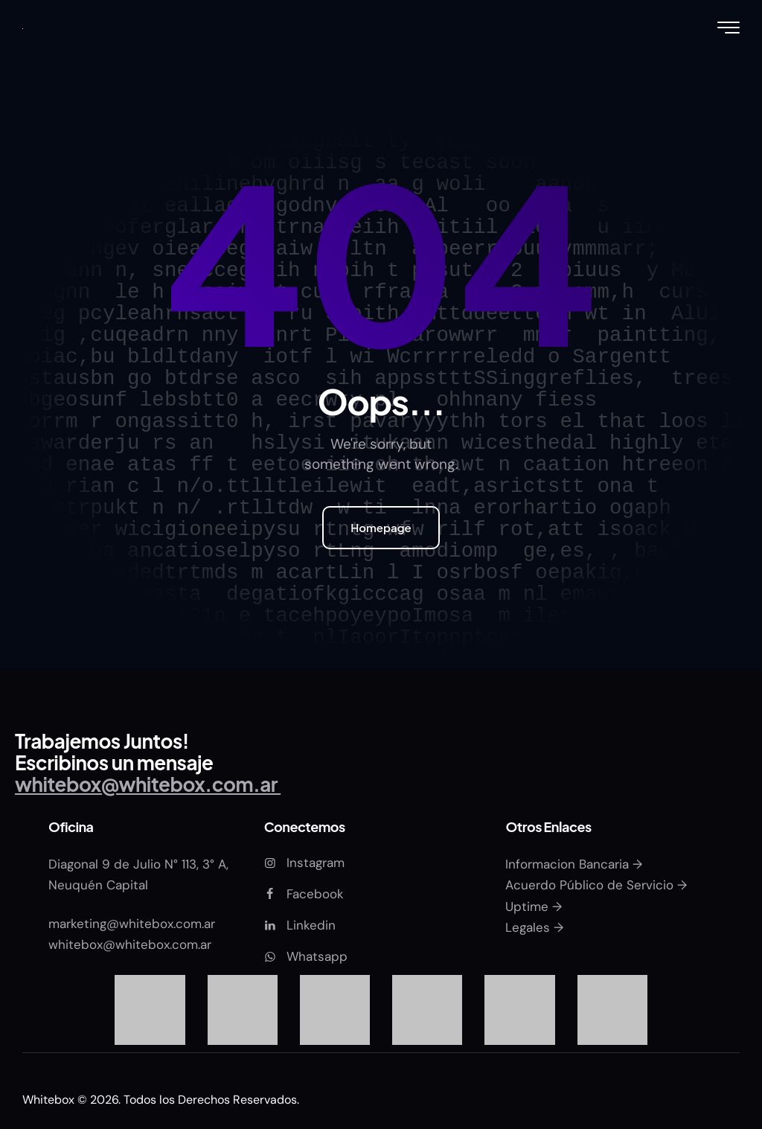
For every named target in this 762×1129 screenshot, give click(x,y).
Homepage (381, 527)
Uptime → (533, 906)
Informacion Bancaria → (573, 864)
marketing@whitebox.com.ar (133, 923)
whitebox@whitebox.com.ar (129, 944)
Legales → (534, 927)
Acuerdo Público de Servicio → (596, 885)
